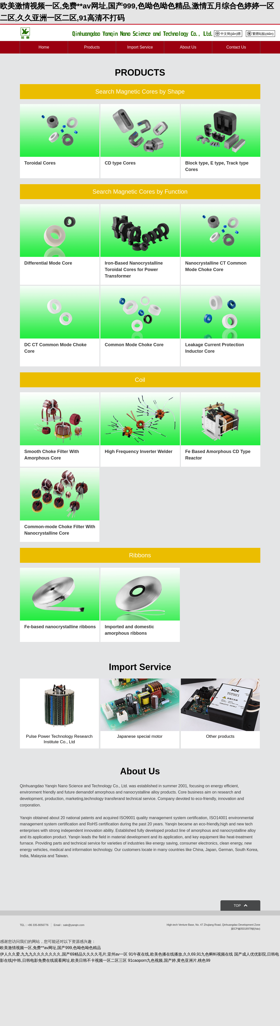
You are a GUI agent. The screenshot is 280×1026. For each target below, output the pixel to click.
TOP (237, 906)
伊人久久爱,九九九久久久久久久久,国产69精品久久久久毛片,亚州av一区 (64, 954)
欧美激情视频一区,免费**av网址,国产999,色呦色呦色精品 (50, 948)
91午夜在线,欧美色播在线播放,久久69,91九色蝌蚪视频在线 (181, 954)
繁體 (260, 34)
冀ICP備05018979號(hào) (245, 928)
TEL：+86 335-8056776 (34, 924)
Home (44, 47)
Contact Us (236, 47)
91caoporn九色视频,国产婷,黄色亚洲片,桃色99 (169, 960)
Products (92, 47)
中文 (228, 34)
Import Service (140, 47)
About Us (188, 47)
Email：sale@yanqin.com (69, 924)
